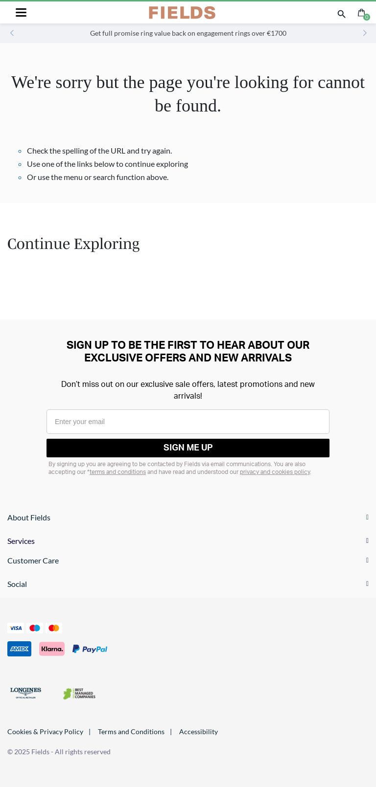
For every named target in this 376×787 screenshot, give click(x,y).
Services (21, 540)
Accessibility (198, 731)
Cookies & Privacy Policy (45, 731)
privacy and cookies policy (275, 472)
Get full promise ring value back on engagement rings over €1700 (188, 33)
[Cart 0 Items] (361, 11)
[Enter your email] (188, 421)
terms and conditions (118, 472)
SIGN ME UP (188, 448)
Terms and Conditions (131, 731)
